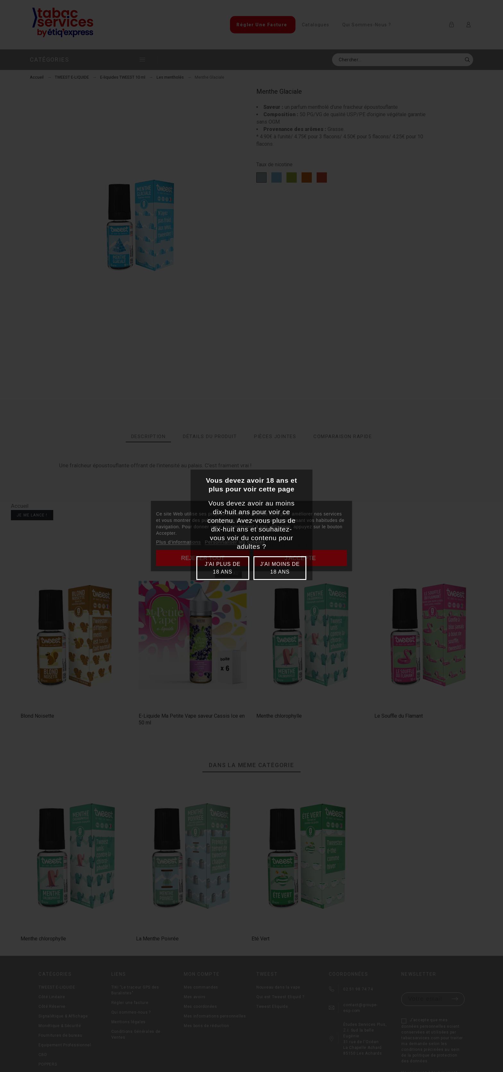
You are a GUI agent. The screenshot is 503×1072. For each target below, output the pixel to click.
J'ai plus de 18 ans (223, 568)
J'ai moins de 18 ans (280, 568)
